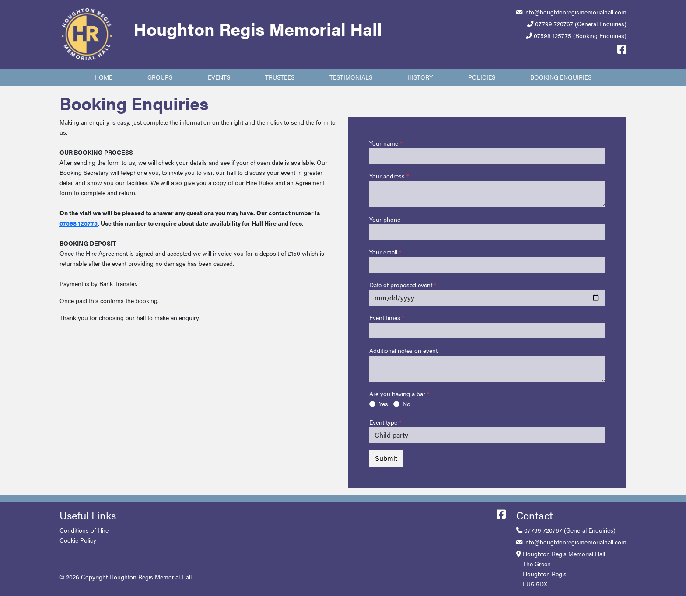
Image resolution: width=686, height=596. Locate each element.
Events (219, 77)
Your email (383, 251)
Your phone (384, 219)
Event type (383, 422)
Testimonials (350, 77)
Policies (481, 77)
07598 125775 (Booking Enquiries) (580, 35)
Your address (387, 175)
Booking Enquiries (561, 77)
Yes (383, 403)
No (406, 403)
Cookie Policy (78, 540)
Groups (159, 77)
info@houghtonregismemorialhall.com (575, 11)
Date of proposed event (400, 284)
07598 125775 (79, 223)
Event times (384, 317)
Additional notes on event (403, 350)
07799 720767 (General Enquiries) (580, 23)
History (420, 77)
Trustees (279, 77)
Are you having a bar (397, 393)
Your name (383, 143)
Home (103, 77)
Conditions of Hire (84, 530)
